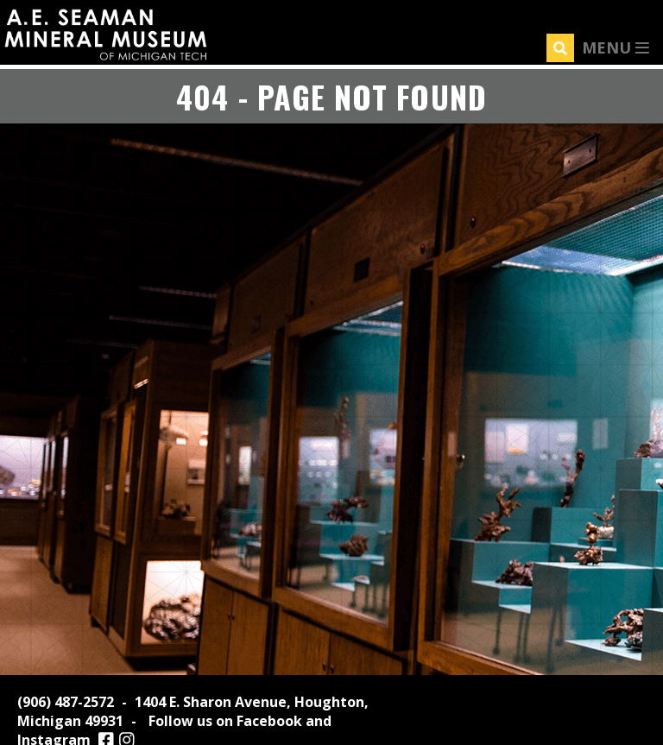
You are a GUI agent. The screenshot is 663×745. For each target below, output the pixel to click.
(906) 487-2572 (65, 701)
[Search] (560, 48)
